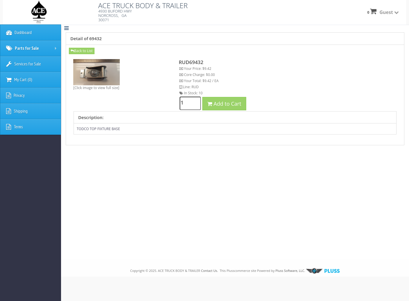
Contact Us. (209, 270)
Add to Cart (224, 103)
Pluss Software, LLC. (307, 270)
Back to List (82, 50)
